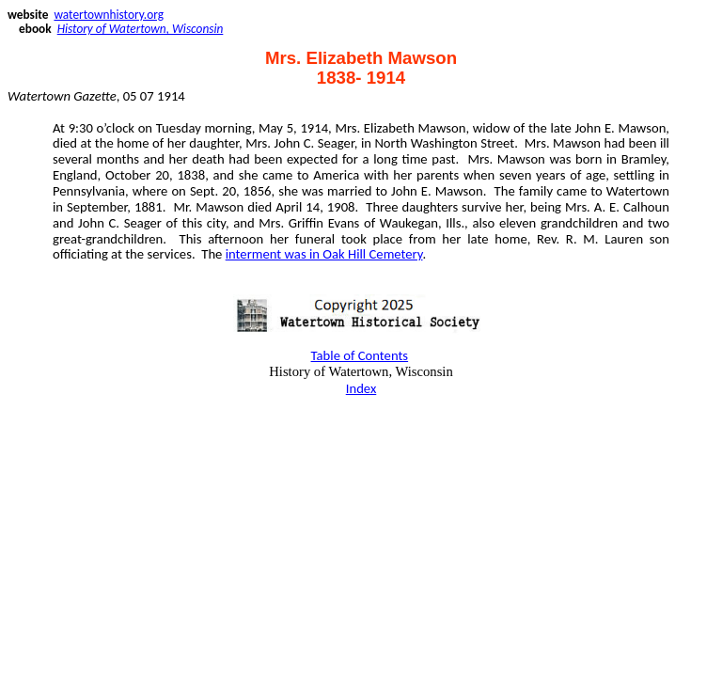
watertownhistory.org (109, 15)
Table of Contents (360, 355)
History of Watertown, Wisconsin (140, 29)
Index (361, 388)
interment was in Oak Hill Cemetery (324, 253)
